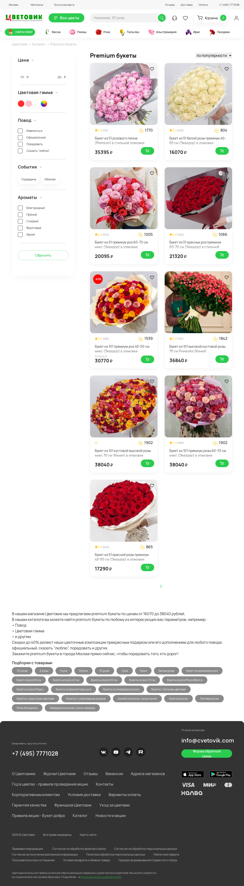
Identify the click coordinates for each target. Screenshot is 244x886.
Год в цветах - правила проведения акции (50, 784)
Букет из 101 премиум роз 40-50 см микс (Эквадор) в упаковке (122, 348)
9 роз (143, 671)
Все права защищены (57, 835)
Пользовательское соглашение (33, 860)
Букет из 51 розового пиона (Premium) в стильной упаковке (119, 140)
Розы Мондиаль (27, 708)
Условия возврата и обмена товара (86, 860)
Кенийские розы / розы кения (137, 699)
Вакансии (114, 773)
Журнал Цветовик (59, 773)
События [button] (30, 166)
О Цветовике (23, 773)
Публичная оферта (166, 854)
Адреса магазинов (148, 773)
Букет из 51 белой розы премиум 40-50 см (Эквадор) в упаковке (197, 140)
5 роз (63, 671)
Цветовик (19, 44)
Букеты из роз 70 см (142, 680)
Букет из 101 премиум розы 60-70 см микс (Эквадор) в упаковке (197, 453)
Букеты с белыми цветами (168, 689)
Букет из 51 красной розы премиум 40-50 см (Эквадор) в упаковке (122, 557)
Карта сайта (88, 835)
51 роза (104, 671)
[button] (11, 4)
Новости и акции (111, 815)
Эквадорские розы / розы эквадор (72, 708)
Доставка (187, 4)
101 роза (22, 671)
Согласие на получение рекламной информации (45, 854)
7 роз (124, 671)
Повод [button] (27, 120)
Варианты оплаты (125, 794)
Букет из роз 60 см (29, 680)
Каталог (39, 44)
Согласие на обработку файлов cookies (79, 849)
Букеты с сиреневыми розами (86, 699)
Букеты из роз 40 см (66, 680)
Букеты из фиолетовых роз (73, 689)
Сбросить (43, 255)
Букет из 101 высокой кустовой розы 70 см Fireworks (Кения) (197, 348)
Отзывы (170, 4)
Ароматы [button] (30, 197)
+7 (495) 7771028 (35, 753)
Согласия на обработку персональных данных (145, 849)
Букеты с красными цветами (35, 699)
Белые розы (166, 671)
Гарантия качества (29, 805)
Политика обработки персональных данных (115, 854)
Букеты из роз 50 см (104, 680)
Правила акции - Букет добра (38, 815)
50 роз (83, 671)
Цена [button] (26, 60)
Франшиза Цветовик (73, 805)
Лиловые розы (209, 699)
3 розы (44, 671)
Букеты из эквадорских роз (121, 689)
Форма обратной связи (207, 753)
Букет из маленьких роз (202, 671)
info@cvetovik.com (207, 740)
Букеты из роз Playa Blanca (185, 680)
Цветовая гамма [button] (38, 92)
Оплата (203, 4)
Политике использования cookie (101, 877)
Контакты (104, 784)
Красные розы (178, 699)
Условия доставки (84, 794)
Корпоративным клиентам (36, 794)
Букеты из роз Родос (30, 689)
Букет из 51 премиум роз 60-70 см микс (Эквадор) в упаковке (121, 244)
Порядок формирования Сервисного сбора (147, 860)
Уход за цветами (114, 805)
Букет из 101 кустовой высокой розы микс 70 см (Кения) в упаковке (123, 453)
